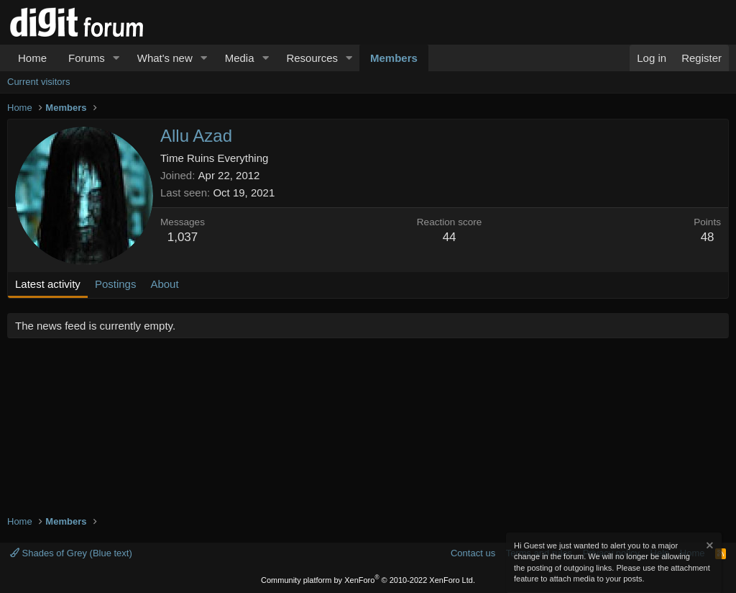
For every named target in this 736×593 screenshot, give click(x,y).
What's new (165, 58)
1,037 (182, 237)
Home (32, 58)
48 (707, 237)
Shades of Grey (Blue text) (71, 553)
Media (239, 58)
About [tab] (164, 284)
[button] (116, 58)
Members (394, 58)
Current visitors (38, 81)
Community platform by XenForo (368, 580)
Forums (86, 58)
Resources (312, 58)
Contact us (473, 553)
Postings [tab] (116, 284)
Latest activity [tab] (47, 284)
